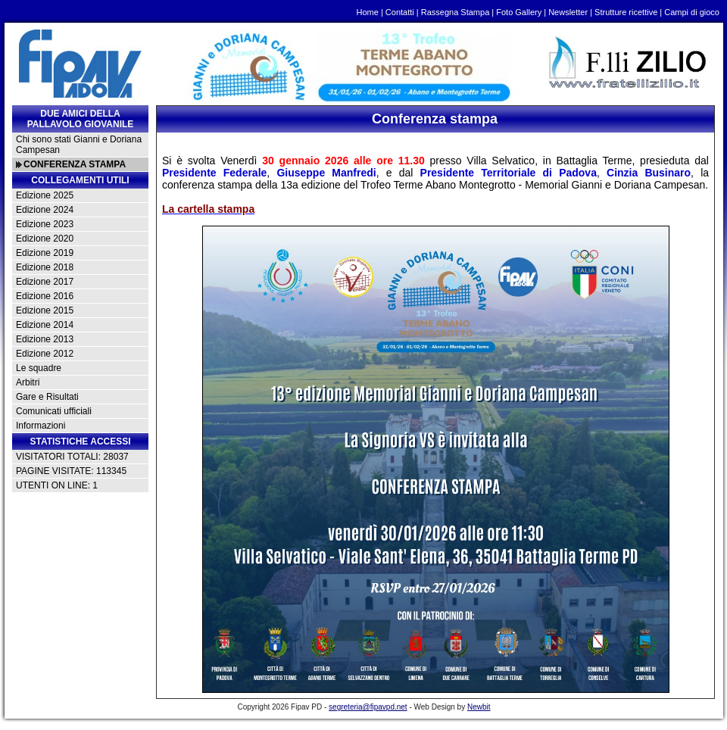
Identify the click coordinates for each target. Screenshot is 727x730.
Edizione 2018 (44, 267)
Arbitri (27, 382)
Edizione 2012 (44, 353)
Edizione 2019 (44, 253)
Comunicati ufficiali (54, 411)
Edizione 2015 (44, 310)
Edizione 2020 (44, 238)
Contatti (399, 12)
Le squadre (38, 368)
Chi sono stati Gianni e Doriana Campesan (79, 144)
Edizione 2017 (44, 281)
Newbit (479, 707)
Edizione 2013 (44, 339)
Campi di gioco (691, 12)
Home (368, 12)
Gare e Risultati (47, 397)
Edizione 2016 (44, 296)
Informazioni (40, 425)
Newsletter (568, 12)
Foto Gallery (518, 12)
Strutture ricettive (625, 12)
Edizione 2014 (44, 325)
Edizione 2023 (44, 224)
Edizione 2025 (44, 195)
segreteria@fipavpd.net (368, 707)
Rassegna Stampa (455, 12)
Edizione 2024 (44, 209)
